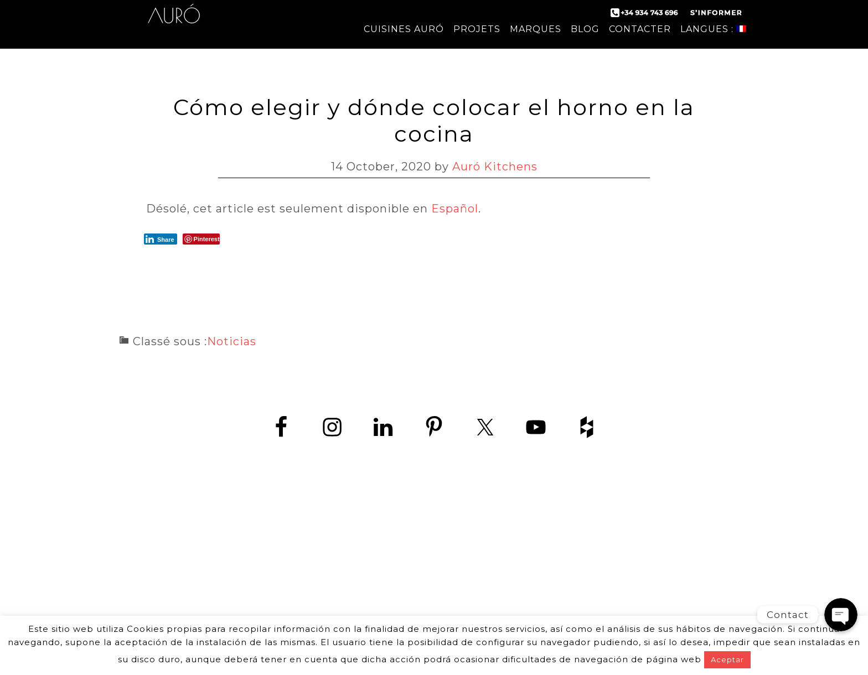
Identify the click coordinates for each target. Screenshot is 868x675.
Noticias (231, 341)
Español (454, 208)
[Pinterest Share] (201, 239)
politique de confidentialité (412, 603)
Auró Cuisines (173, 22)
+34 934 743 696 (443, 549)
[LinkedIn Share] (160, 239)
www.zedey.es (434, 574)
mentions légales (525, 603)
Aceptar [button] (727, 659)
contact (321, 603)
